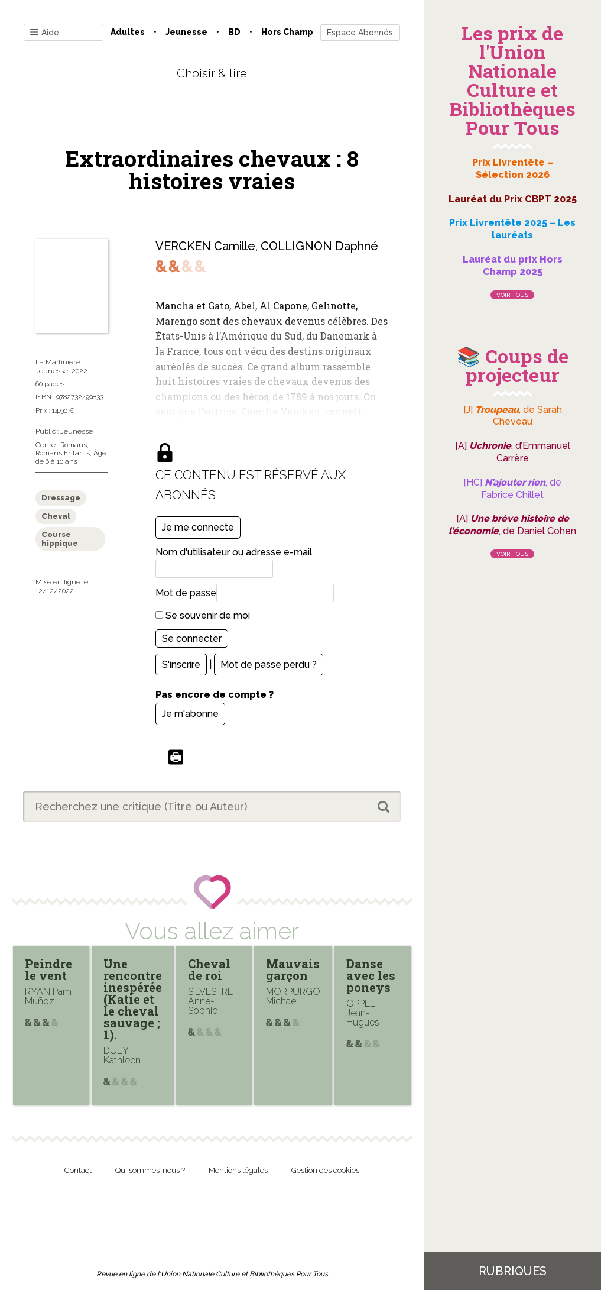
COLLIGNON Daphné (319, 246)
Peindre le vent (48, 969)
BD (234, 32)
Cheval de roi (209, 969)
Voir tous (512, 295)
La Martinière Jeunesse (57, 366)
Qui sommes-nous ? (150, 1170)
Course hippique (59, 539)
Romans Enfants (62, 453)
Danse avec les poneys (370, 975)
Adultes (128, 32)
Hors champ (287, 32)
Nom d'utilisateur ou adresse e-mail (233, 552)
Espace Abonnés (360, 32)
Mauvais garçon (293, 969)
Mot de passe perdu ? (268, 664)
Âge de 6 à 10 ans (70, 457)
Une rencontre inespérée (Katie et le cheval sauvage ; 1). (132, 999)
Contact (78, 1170)
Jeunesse (186, 32)
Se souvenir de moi (202, 615)
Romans (73, 445)
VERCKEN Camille (205, 246)
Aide (44, 33)
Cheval (55, 516)
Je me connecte (198, 527)
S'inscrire (181, 664)
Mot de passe (185, 593)
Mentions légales (238, 1170)
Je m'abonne (190, 713)
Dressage (60, 497)
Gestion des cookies (325, 1170)
